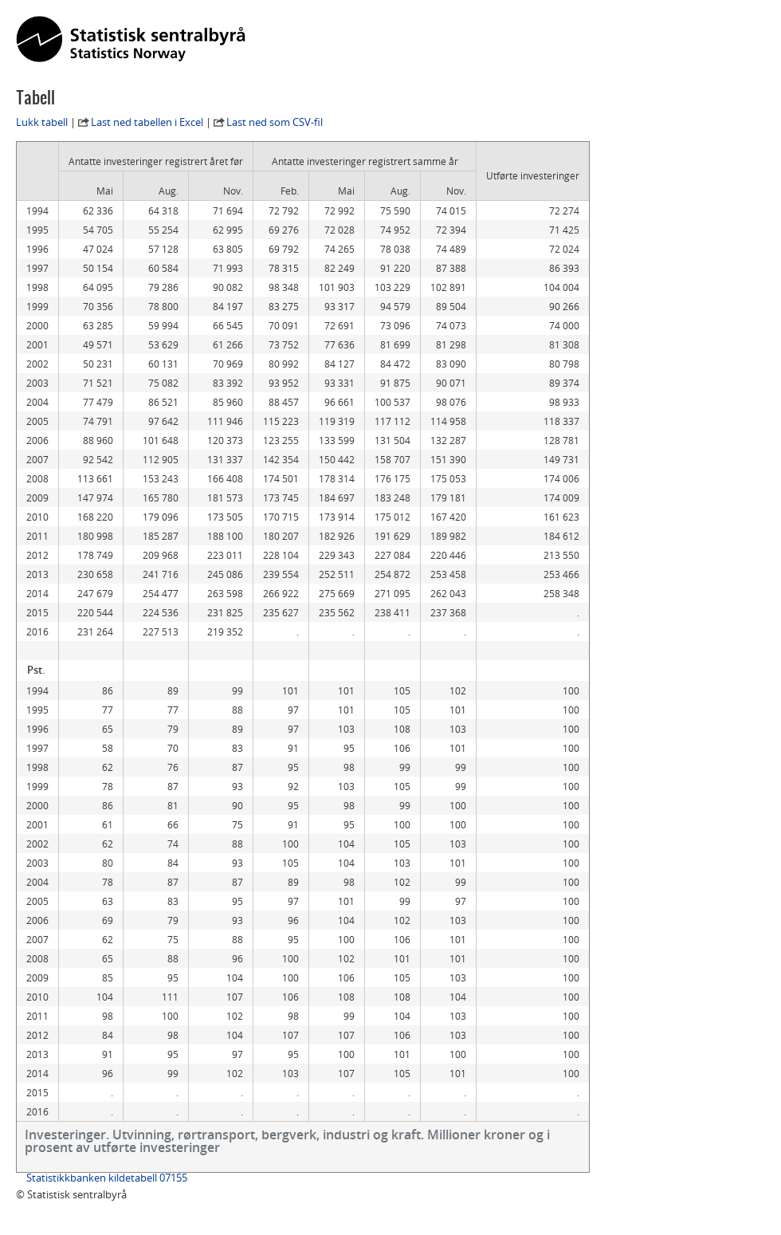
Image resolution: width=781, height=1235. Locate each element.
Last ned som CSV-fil (274, 122)
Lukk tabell (42, 122)
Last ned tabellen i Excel (147, 122)
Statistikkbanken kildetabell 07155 (106, 1177)
